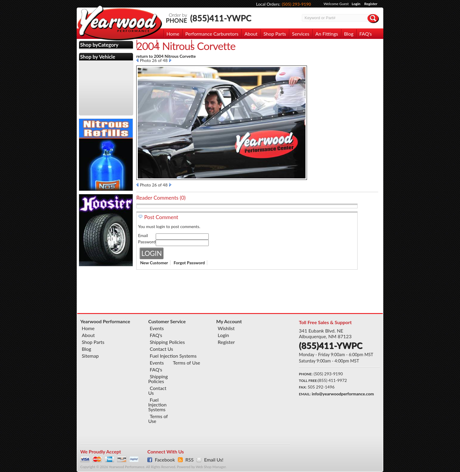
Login (356, 3)
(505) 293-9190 (296, 4)
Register (370, 3)
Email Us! (213, 459)
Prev (137, 60)
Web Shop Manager (211, 467)
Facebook (165, 459)
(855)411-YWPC (221, 18)
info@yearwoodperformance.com (343, 393)
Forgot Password (189, 262)
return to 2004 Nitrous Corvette (166, 56)
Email (143, 235)
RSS (189, 459)
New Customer (154, 262)
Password (147, 241)
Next (170, 60)
